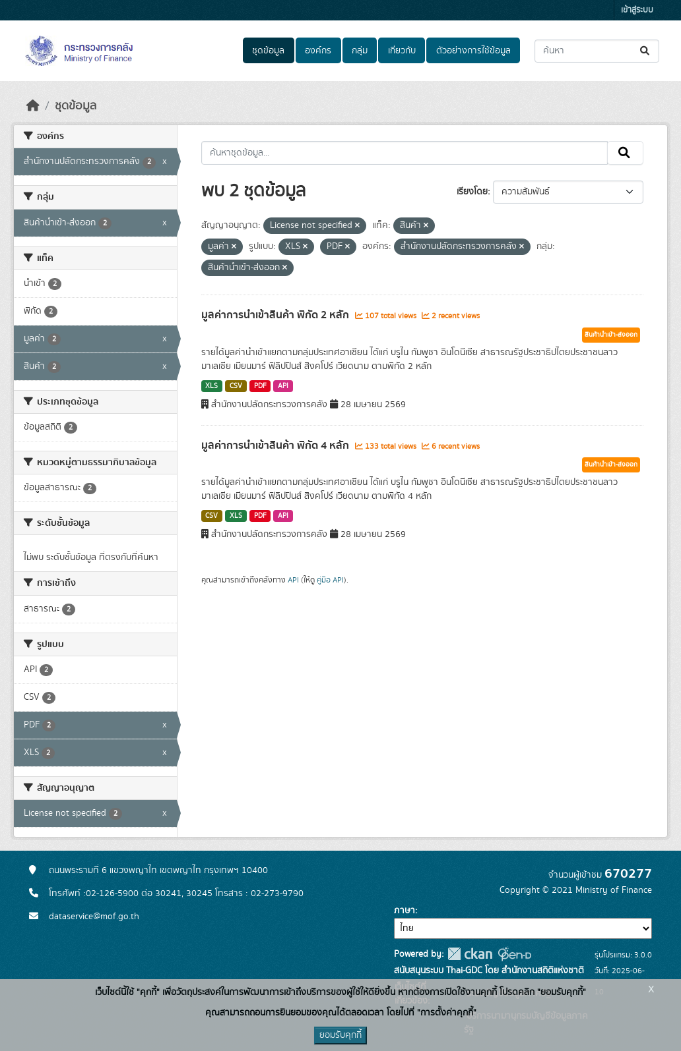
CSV (236, 386)
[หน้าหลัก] (33, 106)
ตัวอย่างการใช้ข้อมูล (473, 50)
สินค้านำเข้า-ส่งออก (611, 334)
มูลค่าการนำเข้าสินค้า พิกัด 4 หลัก (276, 445)
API (283, 386)
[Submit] (646, 51)
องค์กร (318, 50)
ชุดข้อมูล (268, 50)
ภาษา (404, 910)
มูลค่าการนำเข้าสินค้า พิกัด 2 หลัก (276, 315)
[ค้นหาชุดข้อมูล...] (597, 51)
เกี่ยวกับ (402, 50)
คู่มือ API (330, 580)
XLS (211, 386)
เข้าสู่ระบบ (637, 10)
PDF (260, 386)
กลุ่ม (360, 50)
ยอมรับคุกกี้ (340, 1035)
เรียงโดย (472, 191)
